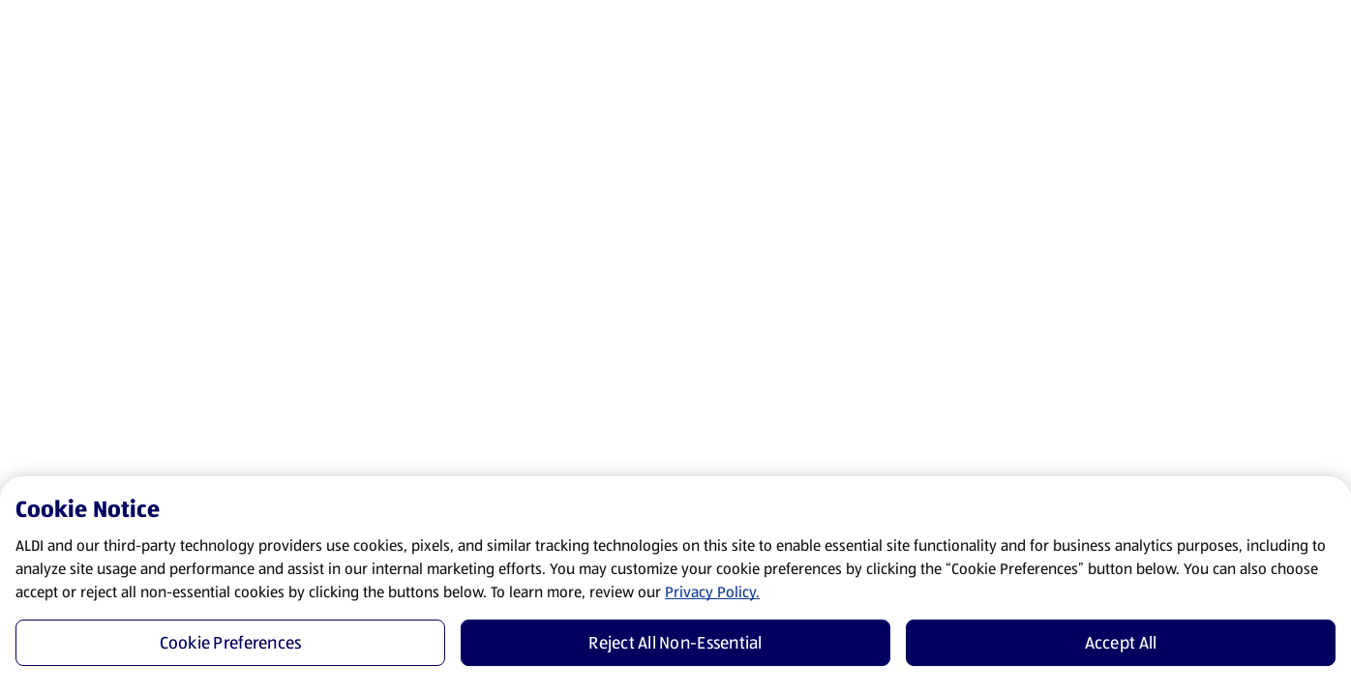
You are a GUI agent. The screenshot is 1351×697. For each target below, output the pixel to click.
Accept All (1121, 642)
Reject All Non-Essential (675, 642)
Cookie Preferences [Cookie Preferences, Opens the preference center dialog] (231, 642)
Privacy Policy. (712, 592)
